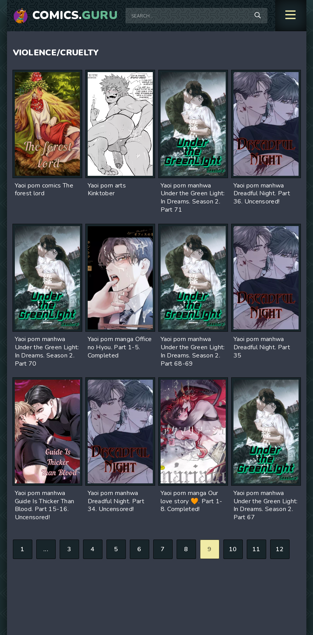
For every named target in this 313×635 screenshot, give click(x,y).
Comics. (75, 15)
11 (256, 549)
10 (233, 549)
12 (280, 549)
